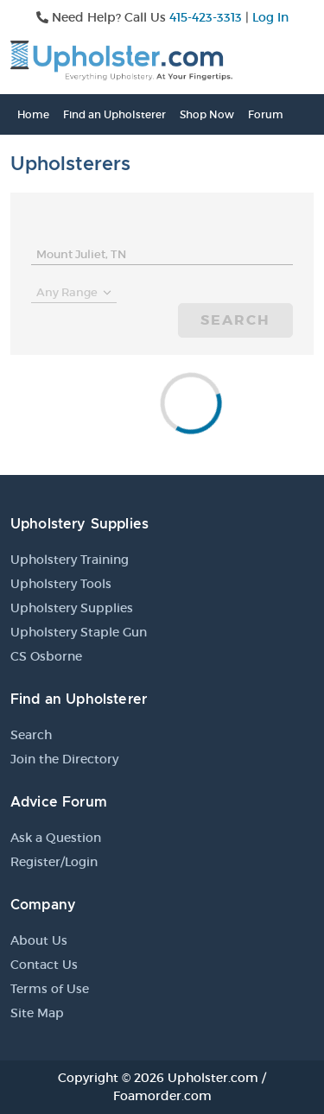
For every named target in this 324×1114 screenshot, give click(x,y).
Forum (265, 114)
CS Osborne (46, 656)
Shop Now (207, 114)
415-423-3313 (205, 17)
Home (33, 114)
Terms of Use (49, 989)
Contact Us (44, 964)
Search (235, 320)
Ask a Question (55, 837)
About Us (38, 940)
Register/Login (54, 862)
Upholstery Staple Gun (78, 632)
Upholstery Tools (60, 584)
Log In (270, 17)
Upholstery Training (69, 559)
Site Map (37, 1013)
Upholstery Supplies (71, 608)
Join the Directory (64, 759)
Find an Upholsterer (114, 114)
